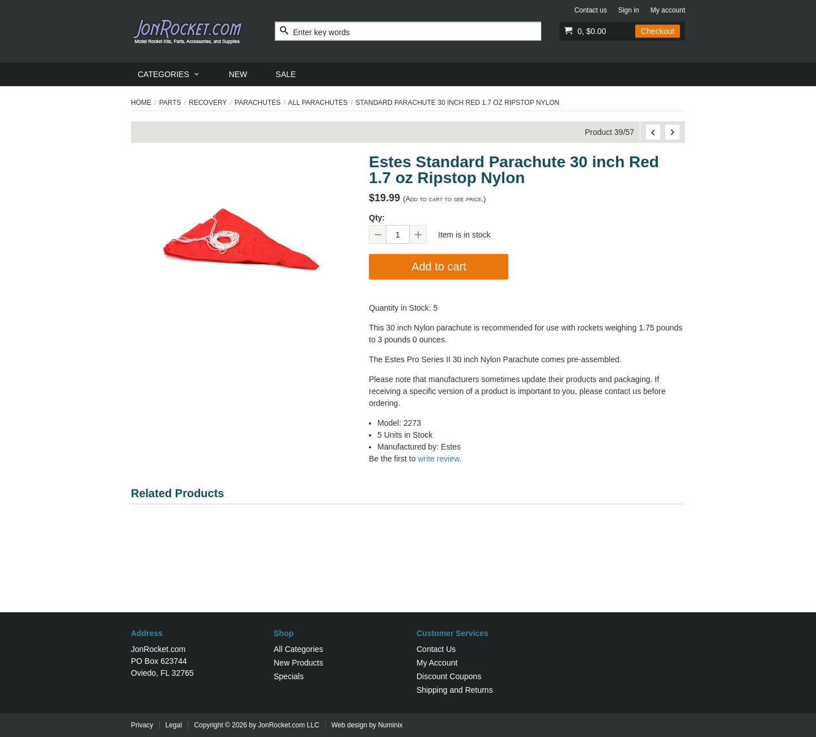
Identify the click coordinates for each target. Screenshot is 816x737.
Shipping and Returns (454, 689)
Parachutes (257, 103)
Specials (289, 676)
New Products (298, 662)
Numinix (390, 725)
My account (668, 10)
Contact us (591, 10)
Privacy (142, 725)
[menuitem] (169, 74)
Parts (170, 103)
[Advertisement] (408, 575)
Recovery (208, 103)
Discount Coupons (448, 676)
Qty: (377, 217)
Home (141, 103)
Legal (173, 725)
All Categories (298, 649)
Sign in (628, 10)
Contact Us (436, 649)
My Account (436, 662)
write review (438, 458)
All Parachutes (317, 103)
